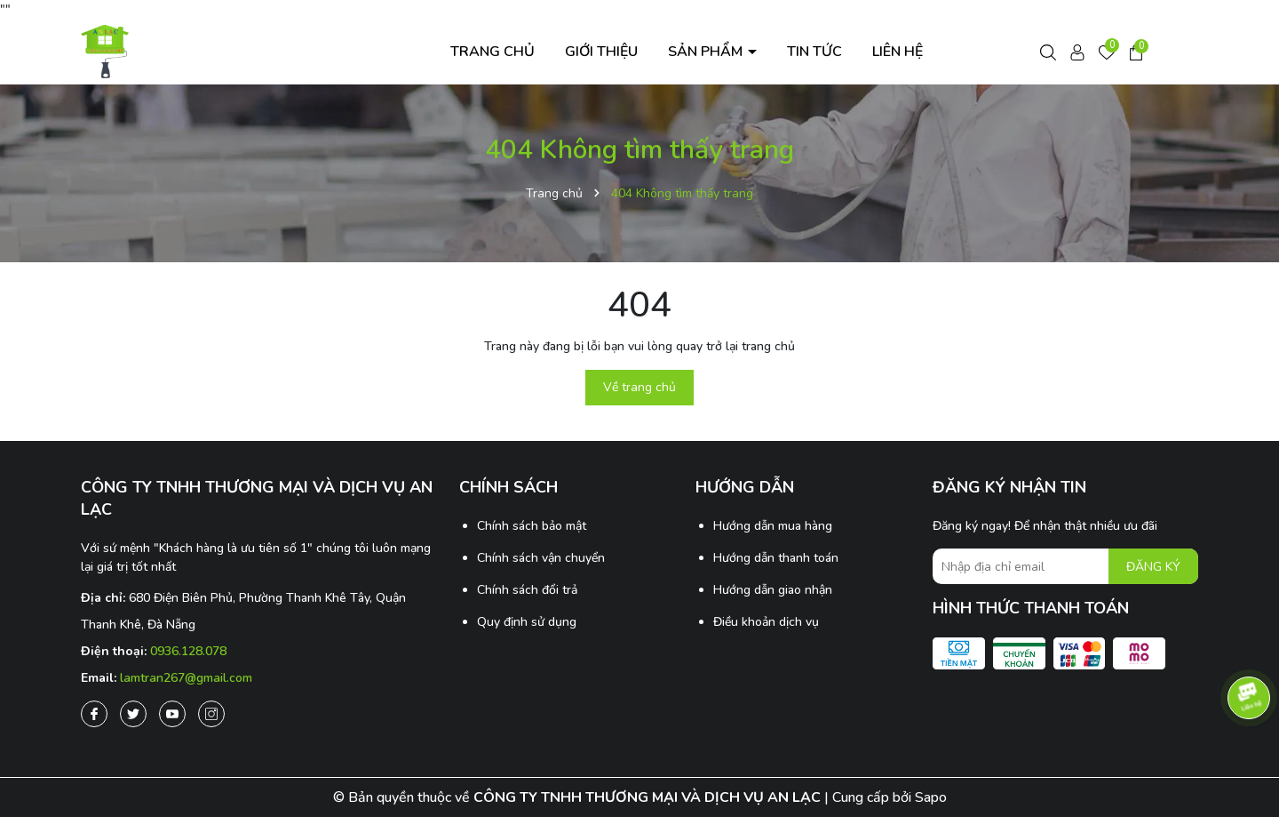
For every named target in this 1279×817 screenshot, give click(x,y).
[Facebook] (94, 714)
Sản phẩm (707, 51)
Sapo (931, 797)
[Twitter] (133, 714)
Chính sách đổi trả (527, 589)
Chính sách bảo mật (531, 525)
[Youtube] (172, 714)
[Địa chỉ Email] (1066, 566)
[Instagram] (211, 714)
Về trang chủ (639, 387)
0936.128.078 (188, 651)
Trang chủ (492, 51)
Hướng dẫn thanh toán (775, 557)
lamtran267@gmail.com (186, 677)
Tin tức (814, 51)
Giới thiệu (601, 51)
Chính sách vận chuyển (541, 557)
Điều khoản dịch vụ (766, 621)
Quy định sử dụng (526, 621)
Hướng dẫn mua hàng (772, 525)
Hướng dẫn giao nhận (772, 589)
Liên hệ (897, 51)
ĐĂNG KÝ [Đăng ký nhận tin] (1153, 566)
